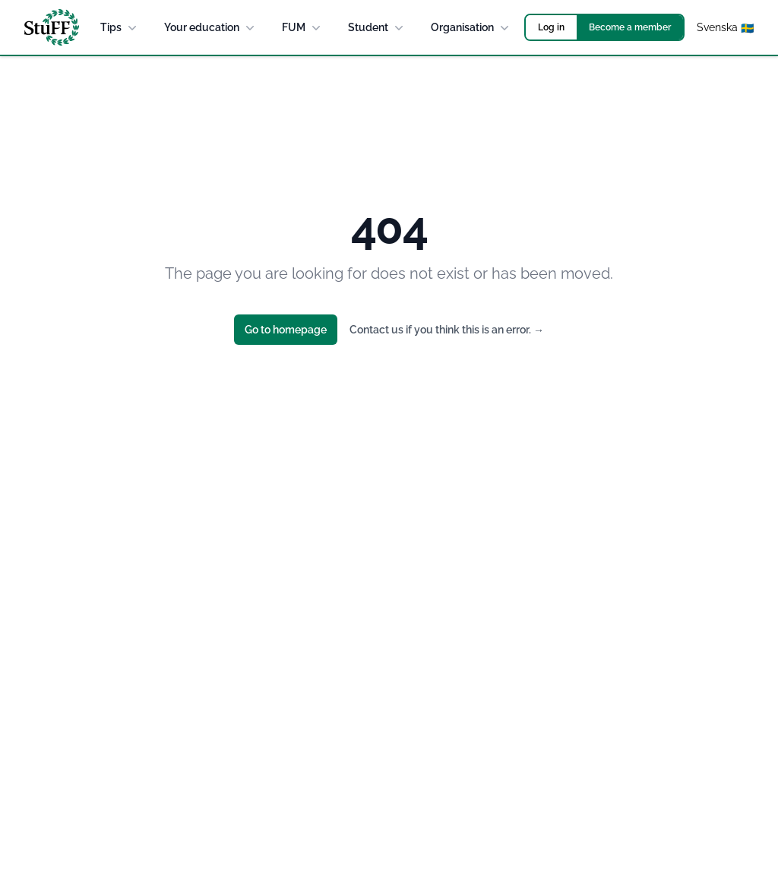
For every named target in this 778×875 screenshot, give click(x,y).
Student (377, 27)
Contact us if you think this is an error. (446, 330)
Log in (551, 27)
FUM (303, 27)
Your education (211, 27)
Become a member (630, 27)
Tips (120, 27)
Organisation (471, 27)
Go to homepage (286, 330)
